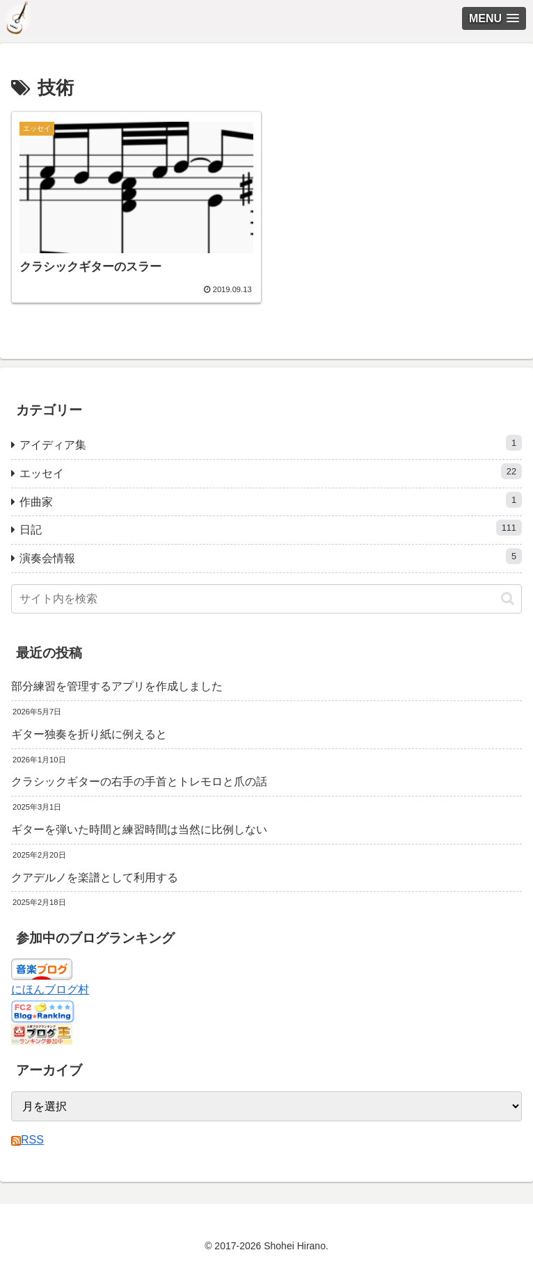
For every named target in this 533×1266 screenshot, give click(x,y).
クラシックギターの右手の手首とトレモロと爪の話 (139, 781)
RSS (27, 1140)
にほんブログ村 (50, 989)
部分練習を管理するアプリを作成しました (117, 686)
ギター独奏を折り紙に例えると (89, 734)
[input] (266, 599)
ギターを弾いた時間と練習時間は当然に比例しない (139, 829)
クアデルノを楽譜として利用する (94, 877)
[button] (507, 599)
